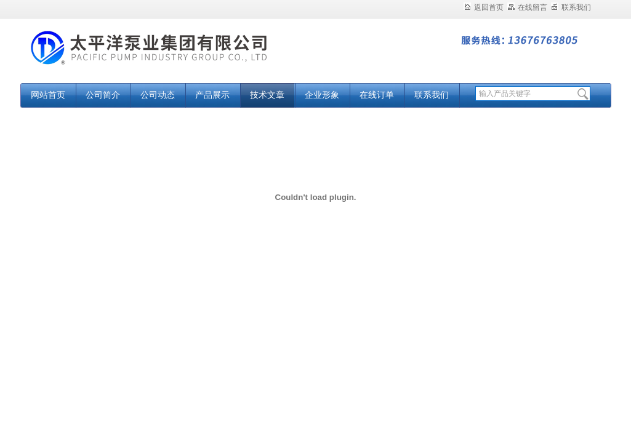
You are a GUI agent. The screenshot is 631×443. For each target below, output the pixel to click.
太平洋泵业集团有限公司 (174, 57)
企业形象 (322, 95)
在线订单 (377, 95)
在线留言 (527, 7)
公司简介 (103, 95)
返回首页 (484, 7)
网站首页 (48, 95)
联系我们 (571, 7)
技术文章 (267, 95)
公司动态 (157, 95)
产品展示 (212, 95)
